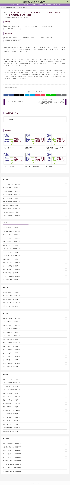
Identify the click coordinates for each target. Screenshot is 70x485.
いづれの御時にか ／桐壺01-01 (35, 184)
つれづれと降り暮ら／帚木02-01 (35, 231)
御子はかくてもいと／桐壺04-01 (35, 195)
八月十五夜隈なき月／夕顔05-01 (35, 332)
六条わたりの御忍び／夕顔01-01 (35, 318)
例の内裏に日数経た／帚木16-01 (35, 280)
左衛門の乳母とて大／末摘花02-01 (35, 447)
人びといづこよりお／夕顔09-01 (35, 346)
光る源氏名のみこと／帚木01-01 (35, 228)
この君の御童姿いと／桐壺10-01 (35, 216)
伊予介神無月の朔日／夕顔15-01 (35, 367)
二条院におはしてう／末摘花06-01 (35, 461)
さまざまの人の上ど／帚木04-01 (35, 238)
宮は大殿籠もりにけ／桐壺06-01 (35, 202)
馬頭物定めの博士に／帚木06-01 (35, 245)
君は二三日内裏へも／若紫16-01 (35, 431)
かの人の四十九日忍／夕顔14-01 (35, 363)
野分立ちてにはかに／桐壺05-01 (35, 198)
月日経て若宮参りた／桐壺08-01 (35, 209)
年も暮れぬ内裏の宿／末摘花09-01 (35, 471)
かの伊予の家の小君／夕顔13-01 (35, 360)
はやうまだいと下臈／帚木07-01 (35, 249)
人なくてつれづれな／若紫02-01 (35, 383)
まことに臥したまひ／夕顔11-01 (35, 353)
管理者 (11, 119)
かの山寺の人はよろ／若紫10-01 (35, 410)
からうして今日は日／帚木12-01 (35, 266)
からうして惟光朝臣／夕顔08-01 (35, 343)
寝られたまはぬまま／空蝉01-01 (35, 292)
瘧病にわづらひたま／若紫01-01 (35, 379)
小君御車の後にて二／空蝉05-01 (35, 306)
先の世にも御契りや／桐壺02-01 (35, 188)
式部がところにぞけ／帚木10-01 (35, 259)
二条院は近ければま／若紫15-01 (35, 428)
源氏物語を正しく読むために (35, 2)
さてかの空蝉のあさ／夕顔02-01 (35, 322)
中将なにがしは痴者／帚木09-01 (35, 256)
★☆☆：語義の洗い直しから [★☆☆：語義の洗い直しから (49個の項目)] (46, 26)
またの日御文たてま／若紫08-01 (35, 403)
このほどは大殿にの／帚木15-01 (35, 276)
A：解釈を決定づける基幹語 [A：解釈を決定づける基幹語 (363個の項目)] (12, 37)
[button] (9, 95)
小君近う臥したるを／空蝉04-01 (35, 303)
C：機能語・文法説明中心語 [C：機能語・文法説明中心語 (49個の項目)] (46, 37)
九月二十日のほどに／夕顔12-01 (35, 357)
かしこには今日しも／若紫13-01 (35, 421)
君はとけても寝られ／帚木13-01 (35, 269)
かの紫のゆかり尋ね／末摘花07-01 (35, 464)
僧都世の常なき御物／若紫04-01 (35, 390)
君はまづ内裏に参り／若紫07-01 (35, 400)
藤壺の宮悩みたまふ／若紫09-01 (35, 407)
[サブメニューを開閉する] (66, 184)
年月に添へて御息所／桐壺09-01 (35, 212)
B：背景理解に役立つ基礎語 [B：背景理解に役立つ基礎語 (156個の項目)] (29, 37)
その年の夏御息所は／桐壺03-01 (35, 191)
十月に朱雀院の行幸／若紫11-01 (35, 414)
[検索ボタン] (68, 2)
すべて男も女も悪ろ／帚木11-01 (35, 263)
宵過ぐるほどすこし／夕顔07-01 (35, 339)
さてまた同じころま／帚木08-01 (35, 252)
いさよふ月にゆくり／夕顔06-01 (35, 336)
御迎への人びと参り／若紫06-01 (35, 397)
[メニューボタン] (2, 2)
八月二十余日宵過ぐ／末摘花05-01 (35, 457)
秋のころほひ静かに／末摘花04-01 (35, 454)
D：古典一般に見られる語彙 (10, 17)
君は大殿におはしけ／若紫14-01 (35, 424)
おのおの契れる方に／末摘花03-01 (35, 450)
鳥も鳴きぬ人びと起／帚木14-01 (35, 273)
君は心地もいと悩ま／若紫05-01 (35, 393)
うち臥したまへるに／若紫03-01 (35, 386)
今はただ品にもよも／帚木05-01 (35, 242)
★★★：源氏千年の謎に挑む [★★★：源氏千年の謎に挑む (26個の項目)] (12, 26)
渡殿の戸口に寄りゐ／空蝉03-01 (35, 299)
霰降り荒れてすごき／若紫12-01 (35, 417)
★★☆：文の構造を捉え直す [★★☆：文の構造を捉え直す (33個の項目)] (29, 26)
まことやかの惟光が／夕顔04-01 (35, 329)
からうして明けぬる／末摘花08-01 (35, 468)
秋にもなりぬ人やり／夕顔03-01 (35, 325)
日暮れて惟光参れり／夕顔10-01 (35, 350)
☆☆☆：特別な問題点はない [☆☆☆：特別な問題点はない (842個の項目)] (12, 28)
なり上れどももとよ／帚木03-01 (35, 235)
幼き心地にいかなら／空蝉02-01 (35, 296)
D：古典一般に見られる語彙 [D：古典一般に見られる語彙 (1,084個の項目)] (12, 40)
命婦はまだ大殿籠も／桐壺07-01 (35, 205)
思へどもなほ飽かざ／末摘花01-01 (35, 444)
